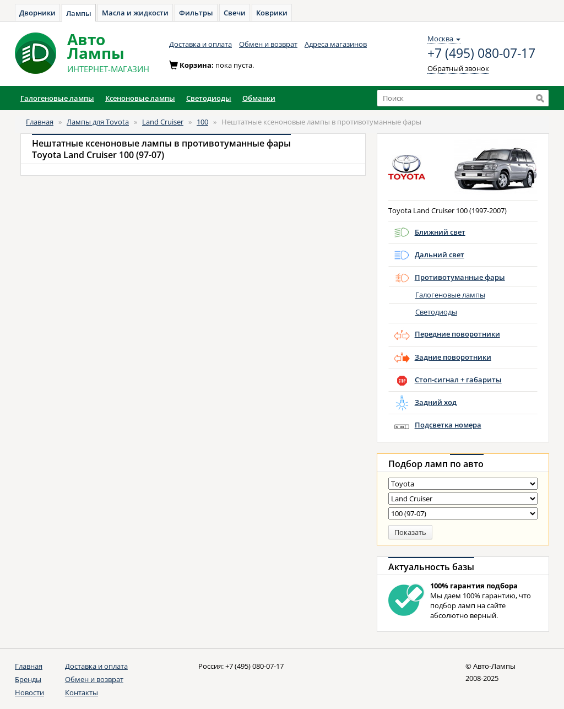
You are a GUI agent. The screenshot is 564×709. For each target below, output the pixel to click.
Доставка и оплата (200, 44)
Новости (29, 692)
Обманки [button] (258, 98)
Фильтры (196, 13)
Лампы (78, 13)
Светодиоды (436, 312)
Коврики (272, 13)
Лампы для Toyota (98, 122)
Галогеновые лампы (450, 295)
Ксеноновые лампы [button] (140, 98)
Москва (443, 39)
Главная (39, 122)
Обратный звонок (458, 68)
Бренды (28, 679)
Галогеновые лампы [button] (57, 98)
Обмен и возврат (268, 44)
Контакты (81, 692)
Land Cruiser (162, 122)
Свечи (235, 13)
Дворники (37, 13)
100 (202, 122)
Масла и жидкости (135, 13)
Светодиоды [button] (208, 98)
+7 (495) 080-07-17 (481, 53)
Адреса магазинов (336, 44)
